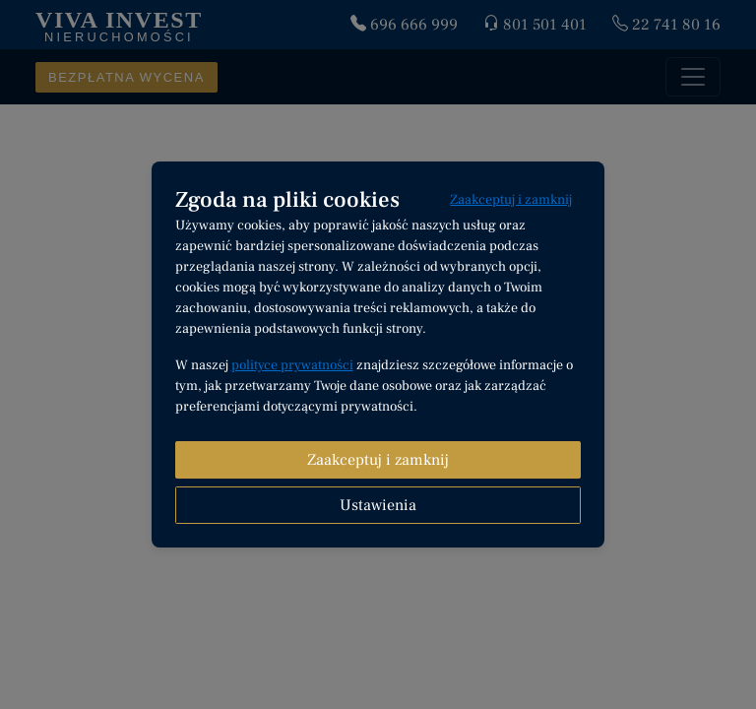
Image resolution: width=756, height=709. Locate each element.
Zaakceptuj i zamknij (511, 200)
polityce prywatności (292, 365)
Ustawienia (378, 505)
